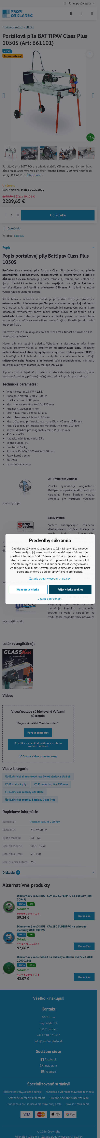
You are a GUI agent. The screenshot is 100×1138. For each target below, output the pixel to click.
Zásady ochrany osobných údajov (50, 578)
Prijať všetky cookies (70, 589)
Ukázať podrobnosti (50, 598)
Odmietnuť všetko (28, 589)
